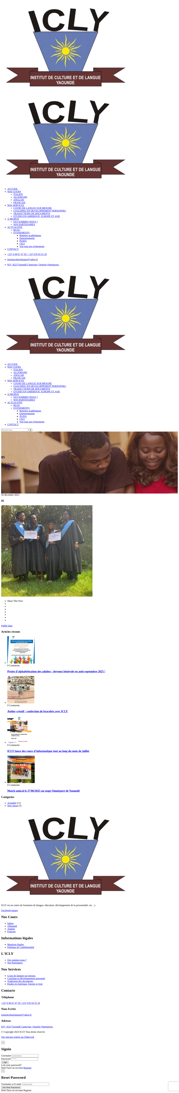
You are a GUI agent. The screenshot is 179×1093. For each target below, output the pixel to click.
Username (6, 1055)
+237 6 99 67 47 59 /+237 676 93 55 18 (20, 1003)
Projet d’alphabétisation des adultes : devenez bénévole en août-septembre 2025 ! (56, 671)
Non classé (12, 805)
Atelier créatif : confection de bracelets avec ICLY (37, 711)
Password (5, 1059)
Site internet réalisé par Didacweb (17, 1037)
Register (27, 1068)
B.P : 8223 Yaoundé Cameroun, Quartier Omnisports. (27, 1026)
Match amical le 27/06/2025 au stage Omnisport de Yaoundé (43, 790)
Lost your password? (11, 1065)
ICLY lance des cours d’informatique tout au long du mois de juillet (48, 751)
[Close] (3, 1042)
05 (8, 466)
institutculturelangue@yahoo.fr (16, 1015)
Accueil (11, 463)
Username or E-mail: (11, 1084)
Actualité (11, 803)
